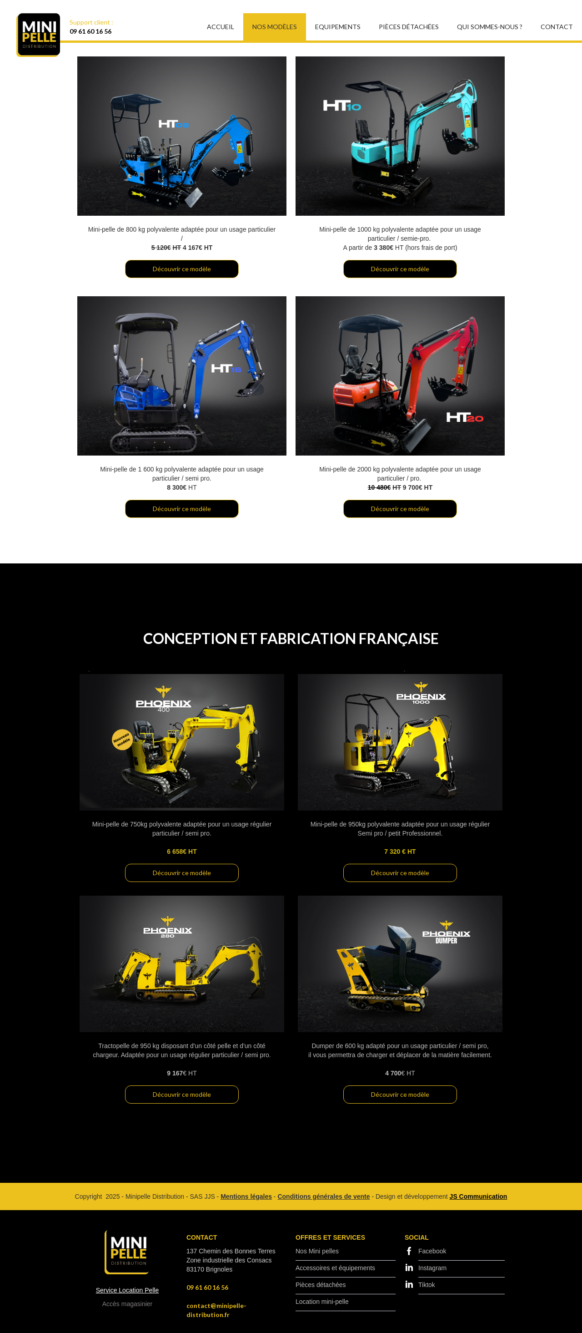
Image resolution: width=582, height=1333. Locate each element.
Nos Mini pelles (317, 1251)
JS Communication (478, 1196)
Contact (557, 26)
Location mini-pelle (322, 1301)
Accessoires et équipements (335, 1268)
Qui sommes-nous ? (489, 26)
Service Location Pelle (127, 1290)
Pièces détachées (321, 1284)
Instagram (432, 1268)
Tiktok (426, 1284)
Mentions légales (246, 1196)
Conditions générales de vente (323, 1196)
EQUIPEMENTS (338, 26)
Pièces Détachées (409, 26)
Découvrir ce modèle (182, 269)
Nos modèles (274, 26)
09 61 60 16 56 (90, 31)
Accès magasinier (127, 1304)
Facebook (432, 1251)
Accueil (220, 26)
